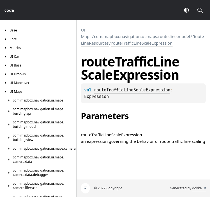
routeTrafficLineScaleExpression (142, 43)
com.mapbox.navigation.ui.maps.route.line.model (142, 36)
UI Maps (86, 33)
